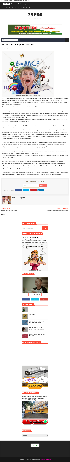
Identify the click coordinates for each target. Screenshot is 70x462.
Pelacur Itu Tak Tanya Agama (20, 4)
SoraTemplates (29, 459)
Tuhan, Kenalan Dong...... (36, 308)
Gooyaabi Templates (46, 459)
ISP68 (35, 14)
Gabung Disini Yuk (35, 294)
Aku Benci (32, 314)
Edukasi (15, 48)
